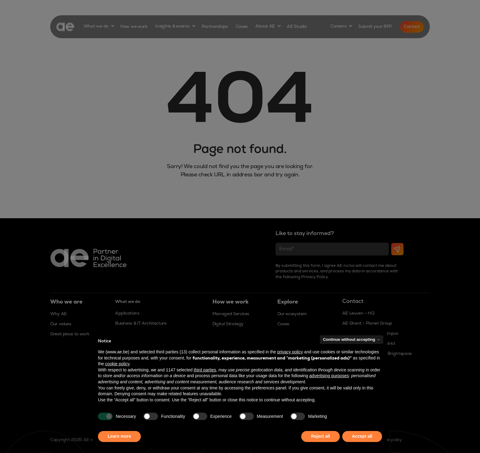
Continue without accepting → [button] (351, 339)
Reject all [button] (320, 436)
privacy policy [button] (290, 351)
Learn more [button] (119, 436)
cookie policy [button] (117, 363)
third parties (205, 369)
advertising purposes (329, 375)
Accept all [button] (362, 436)
